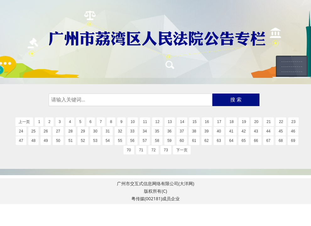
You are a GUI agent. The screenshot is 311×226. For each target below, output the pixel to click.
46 (293, 131)
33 (132, 131)
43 (256, 131)
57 (145, 140)
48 (33, 140)
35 (157, 131)
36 (169, 131)
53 (95, 140)
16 (207, 122)
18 (231, 122)
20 (256, 122)
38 (194, 131)
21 (269, 122)
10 (133, 122)
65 (244, 140)
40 (219, 131)
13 (170, 122)
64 (231, 140)
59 (169, 140)
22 (281, 122)
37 (182, 131)
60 (182, 140)
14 (182, 122)
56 (132, 140)
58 (157, 140)
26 (46, 131)
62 (207, 140)
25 (33, 131)
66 (256, 140)
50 (58, 140)
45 (281, 131)
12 (157, 122)
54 (108, 140)
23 (293, 122)
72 (153, 150)
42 (244, 131)
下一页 (182, 150)
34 (145, 131)
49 (46, 140)
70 (129, 150)
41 (231, 131)
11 (145, 122)
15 (194, 122)
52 (83, 140)
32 (120, 131)
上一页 (24, 122)
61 (194, 140)
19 (244, 122)
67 (268, 140)
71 (141, 150)
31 (108, 131)
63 (219, 140)
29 (83, 131)
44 (268, 131)
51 (70, 140)
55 (120, 140)
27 (58, 131)
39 (207, 131)
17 (219, 122)
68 (281, 140)
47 (21, 140)
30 (95, 131)
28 (70, 131)
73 (166, 150)
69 (293, 140)
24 (21, 131)
